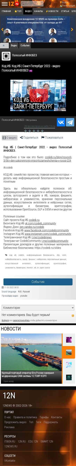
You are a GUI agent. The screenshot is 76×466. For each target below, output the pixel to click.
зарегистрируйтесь (21, 320)
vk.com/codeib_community (40, 223)
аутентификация (42, 263)
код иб (12, 255)
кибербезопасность (13, 259)
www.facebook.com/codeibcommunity (46, 230)
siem (64, 255)
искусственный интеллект (18, 263)
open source (45, 267)
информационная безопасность (40, 255)
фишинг (32, 259)
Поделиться (29, 137)
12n (9, 395)
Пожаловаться (52, 137)
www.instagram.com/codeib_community (48, 234)
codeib (21, 255)
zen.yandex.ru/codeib (32, 227)
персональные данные (56, 259)
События (38, 282)
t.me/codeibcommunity (55, 241)
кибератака (41, 259)
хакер (24, 259)
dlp (58, 255)
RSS (72, 315)
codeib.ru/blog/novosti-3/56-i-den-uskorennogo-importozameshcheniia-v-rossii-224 (37, 158)
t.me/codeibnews (42, 237)
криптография (60, 263)
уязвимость (10, 267)
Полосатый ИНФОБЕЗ (24, 55)
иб (35, 267)
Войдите (5, 320)
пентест (30, 267)
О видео (10, 137)
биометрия (21, 267)
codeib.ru (34, 220)
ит (38, 267)
